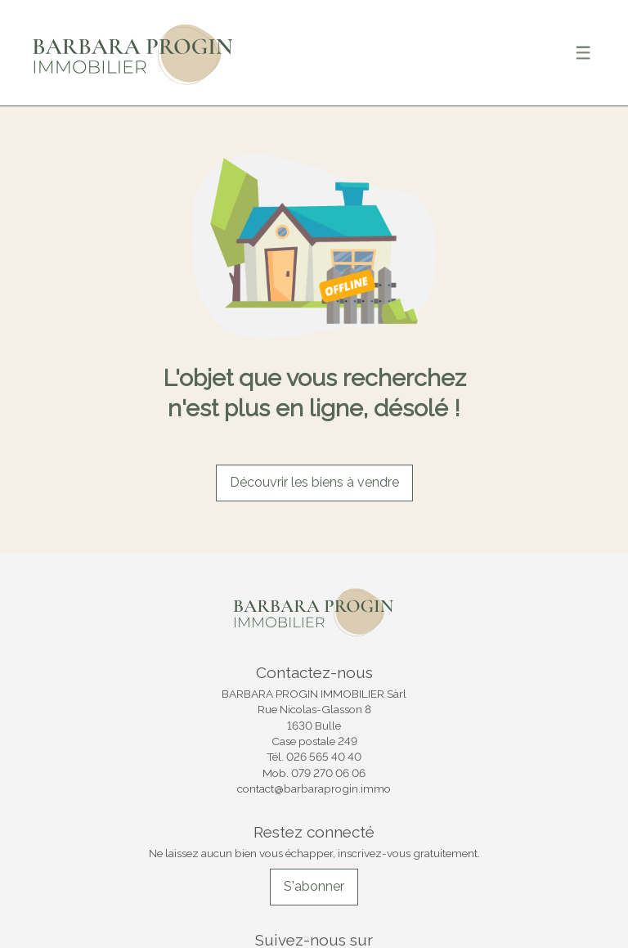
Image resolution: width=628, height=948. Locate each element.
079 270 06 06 (328, 773)
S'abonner (314, 886)
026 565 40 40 (323, 756)
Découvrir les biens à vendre (314, 482)
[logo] (133, 53)
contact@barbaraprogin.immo (314, 788)
